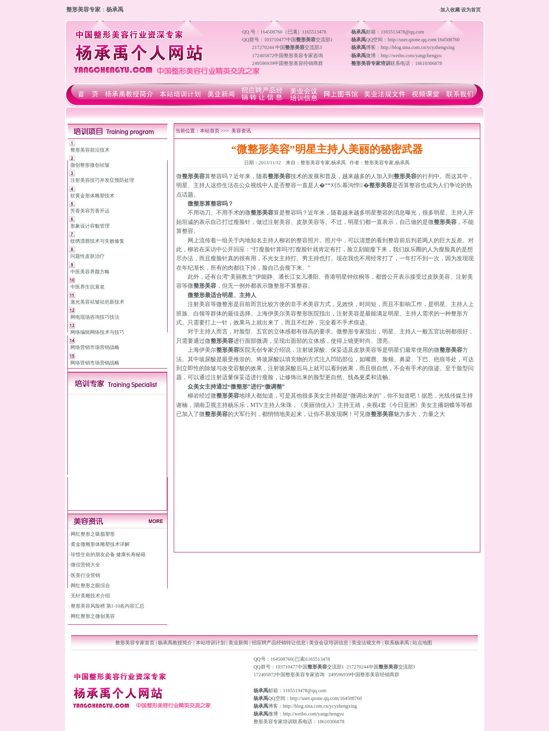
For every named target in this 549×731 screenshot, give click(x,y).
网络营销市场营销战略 (94, 347)
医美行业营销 (85, 575)
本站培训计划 (210, 643)
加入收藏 (450, 10)
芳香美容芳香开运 (90, 211)
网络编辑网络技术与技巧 (97, 332)
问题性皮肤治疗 (87, 256)
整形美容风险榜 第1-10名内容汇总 (108, 606)
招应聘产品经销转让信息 (279, 643)
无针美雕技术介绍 (90, 596)
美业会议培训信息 (328, 643)
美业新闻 (238, 643)
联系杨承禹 (397, 643)
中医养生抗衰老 (87, 287)
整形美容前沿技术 (90, 150)
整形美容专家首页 (135, 643)
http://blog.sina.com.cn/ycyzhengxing (320, 706)
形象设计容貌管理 (90, 226)
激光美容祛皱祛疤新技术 (97, 302)
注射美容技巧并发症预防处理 (102, 180)
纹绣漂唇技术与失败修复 (97, 241)
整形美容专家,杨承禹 (323, 162)
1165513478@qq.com (304, 690)
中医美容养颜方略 (90, 272)
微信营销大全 (85, 565)
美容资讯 (241, 131)
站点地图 (422, 643)
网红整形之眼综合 (90, 585)
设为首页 (471, 10)
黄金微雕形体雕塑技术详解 (100, 544)
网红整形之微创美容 (93, 616)
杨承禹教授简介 (175, 643)
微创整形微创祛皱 (90, 165)
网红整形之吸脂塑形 (93, 534)
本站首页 (210, 131)
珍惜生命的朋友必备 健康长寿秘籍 (108, 554)
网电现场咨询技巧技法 (94, 317)
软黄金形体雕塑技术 (92, 196)
